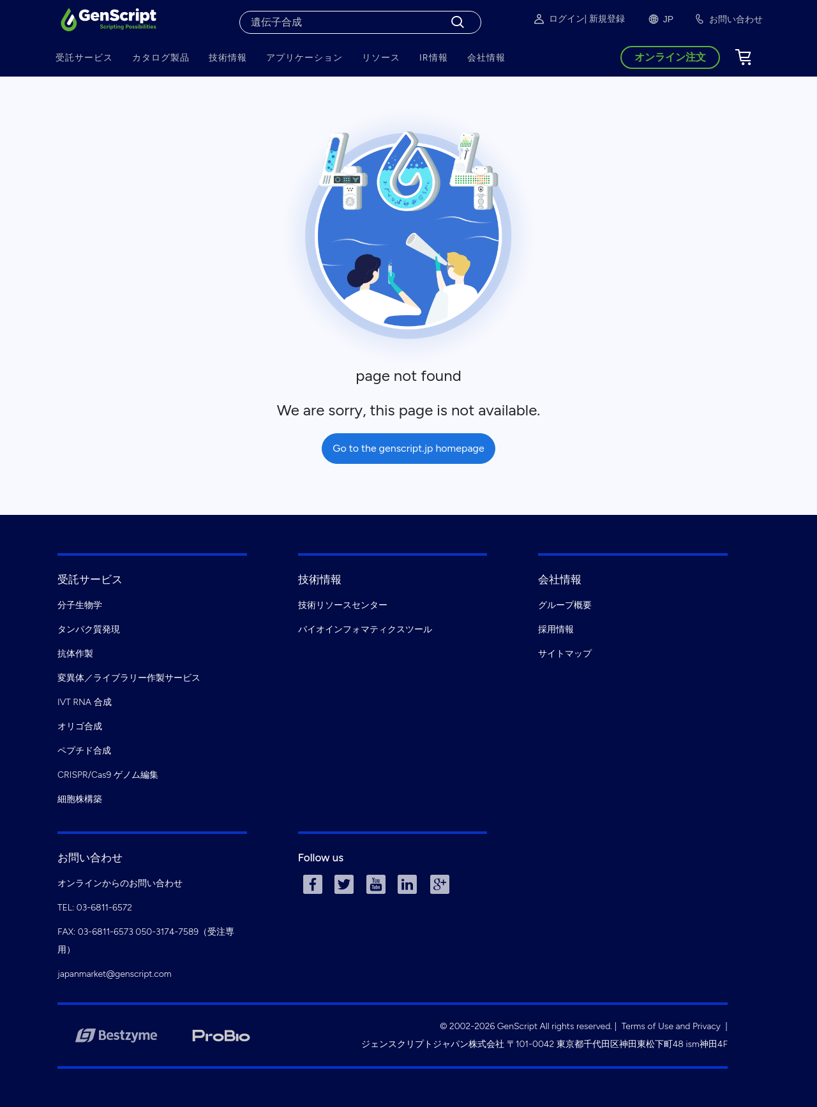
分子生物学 (79, 605)
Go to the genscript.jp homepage (408, 448)
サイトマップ (565, 653)
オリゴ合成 (79, 726)
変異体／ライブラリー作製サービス (128, 677)
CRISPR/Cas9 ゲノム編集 (107, 774)
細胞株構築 (79, 799)
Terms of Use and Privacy (671, 1026)
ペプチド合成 (84, 750)
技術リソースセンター (342, 605)
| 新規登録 (605, 18)
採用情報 (556, 629)
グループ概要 (565, 605)
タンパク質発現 (88, 629)
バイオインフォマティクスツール (365, 629)
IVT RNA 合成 (84, 702)
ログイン (558, 19)
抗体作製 (75, 653)
